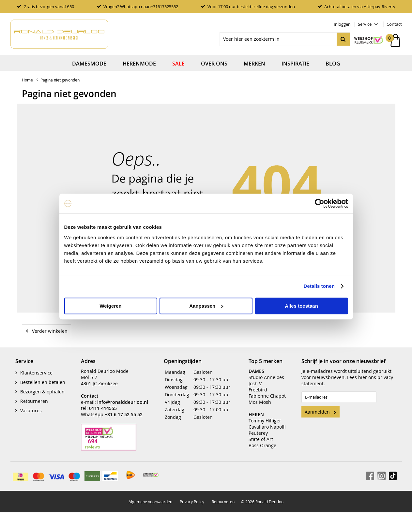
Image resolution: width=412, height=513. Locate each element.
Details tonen (319, 286)
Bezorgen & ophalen (42, 387)
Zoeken (343, 39)
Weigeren (110, 306)
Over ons (214, 63)
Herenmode (139, 63)
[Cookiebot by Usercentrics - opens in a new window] (319, 203)
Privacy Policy (192, 497)
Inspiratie (295, 63)
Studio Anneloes (266, 373)
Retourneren (34, 396)
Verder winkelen (50, 331)
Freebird (258, 385)
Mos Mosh (260, 397)
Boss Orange (262, 441)
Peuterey (258, 428)
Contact (394, 24)
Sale (178, 63)
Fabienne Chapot (267, 391)
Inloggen (342, 24)
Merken (254, 63)
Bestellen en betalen (42, 377)
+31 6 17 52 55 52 (124, 410)
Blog (333, 63)
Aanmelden (317, 407)
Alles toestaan (301, 306)
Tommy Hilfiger (265, 416)
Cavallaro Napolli (267, 422)
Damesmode (89, 63)
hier (362, 373)
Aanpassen (206, 306)
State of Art (261, 435)
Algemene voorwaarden (150, 497)
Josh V (255, 379)
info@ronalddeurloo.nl (122, 397)
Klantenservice (36, 368)
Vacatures (31, 406)
